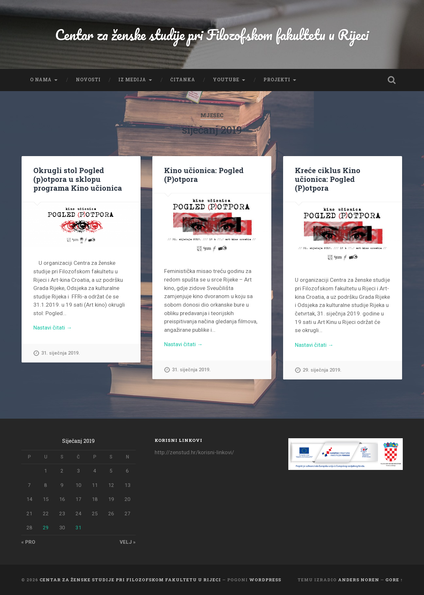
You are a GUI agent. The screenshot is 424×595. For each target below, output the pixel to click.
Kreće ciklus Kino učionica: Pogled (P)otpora (327, 179)
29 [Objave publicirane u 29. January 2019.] (46, 528)
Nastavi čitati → (53, 328)
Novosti (88, 80)
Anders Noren (358, 579)
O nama (41, 80)
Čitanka (182, 80)
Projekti (276, 80)
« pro (28, 542)
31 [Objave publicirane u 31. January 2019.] (78, 528)
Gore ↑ (394, 579)
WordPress (265, 579)
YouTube (226, 80)
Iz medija (132, 80)
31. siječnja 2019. (60, 353)
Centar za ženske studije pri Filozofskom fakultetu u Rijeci (212, 34)
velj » (128, 542)
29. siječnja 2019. (322, 370)
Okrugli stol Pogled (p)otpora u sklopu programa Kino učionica (77, 179)
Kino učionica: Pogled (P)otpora (204, 174)
